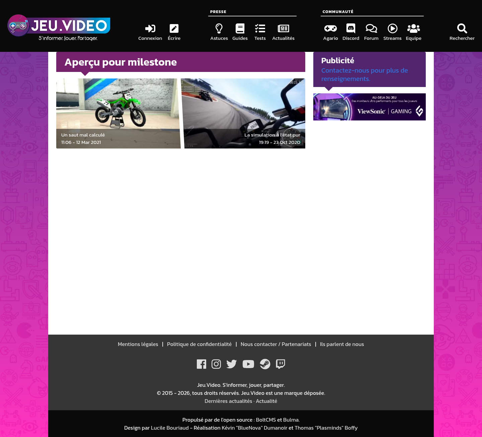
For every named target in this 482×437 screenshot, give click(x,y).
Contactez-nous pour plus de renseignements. (364, 74)
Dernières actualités (228, 401)
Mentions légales (138, 344)
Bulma (291, 420)
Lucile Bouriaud (170, 428)
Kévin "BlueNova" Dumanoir (254, 428)
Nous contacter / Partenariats (275, 344)
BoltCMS (266, 420)
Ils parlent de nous (341, 344)
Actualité (266, 401)
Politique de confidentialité (199, 344)
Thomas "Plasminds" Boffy (326, 428)
